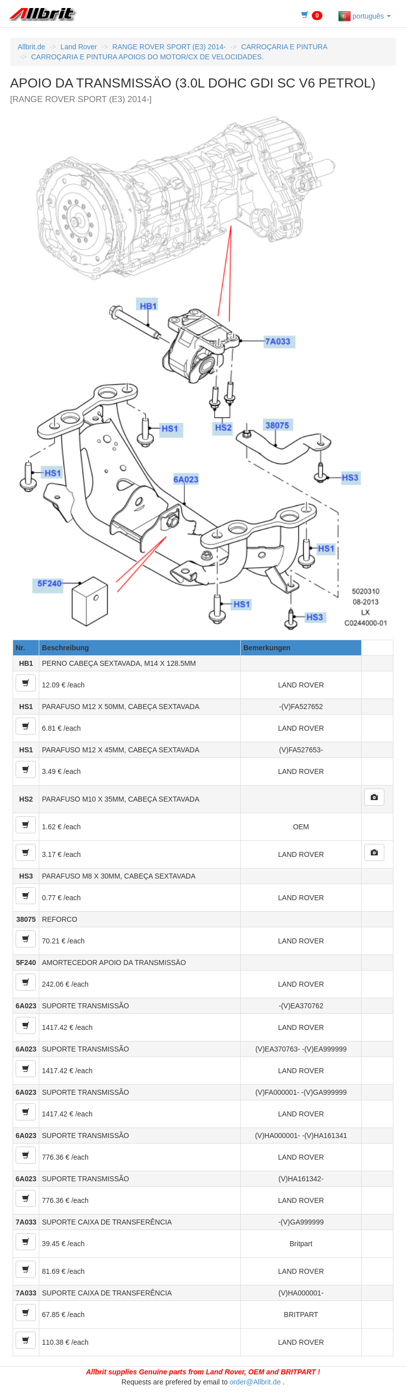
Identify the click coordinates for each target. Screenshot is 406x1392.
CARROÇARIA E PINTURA (284, 47)
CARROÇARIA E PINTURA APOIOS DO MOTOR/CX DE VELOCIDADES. (147, 57)
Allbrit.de (31, 47)
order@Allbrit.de (255, 1382)
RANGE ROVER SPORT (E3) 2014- (169, 47)
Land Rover (78, 47)
